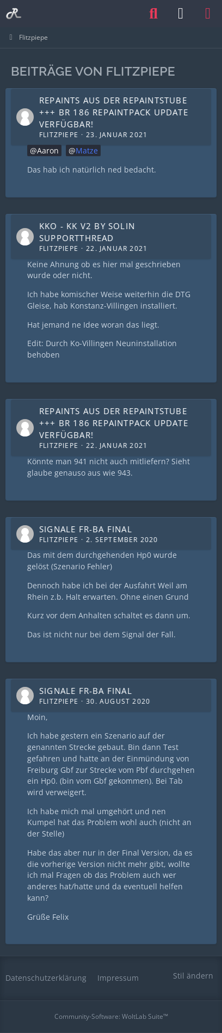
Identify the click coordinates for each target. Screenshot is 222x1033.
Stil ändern (193, 975)
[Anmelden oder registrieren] (181, 13)
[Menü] (208, 13)
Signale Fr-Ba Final (85, 529)
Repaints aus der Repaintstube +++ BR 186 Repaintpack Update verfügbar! (113, 112)
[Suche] (153, 13)
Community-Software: (111, 1016)
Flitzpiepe (58, 134)
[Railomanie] (13, 13)
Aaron (48, 150)
